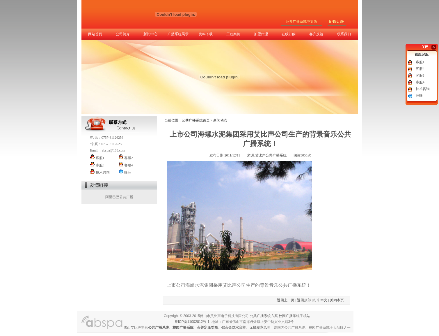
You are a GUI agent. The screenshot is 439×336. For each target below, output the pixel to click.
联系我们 (344, 34)
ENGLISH (336, 22)
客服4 (420, 82)
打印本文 (320, 300)
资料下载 (206, 34)
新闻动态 (220, 120)
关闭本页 (337, 300)
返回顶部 (304, 300)
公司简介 (123, 34)
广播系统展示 (178, 34)
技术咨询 (423, 89)
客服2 (420, 69)
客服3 (420, 75)
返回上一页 (285, 300)
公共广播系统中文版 (301, 22)
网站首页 (95, 34)
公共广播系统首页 (196, 120)
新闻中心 (150, 34)
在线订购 (289, 34)
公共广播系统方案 (264, 316)
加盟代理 (261, 34)
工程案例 (233, 34)
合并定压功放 (207, 328)
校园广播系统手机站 (294, 316)
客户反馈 (316, 34)
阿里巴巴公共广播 (119, 197)
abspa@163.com (113, 150)
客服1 (420, 62)
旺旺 (419, 96)
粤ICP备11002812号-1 (192, 322)
